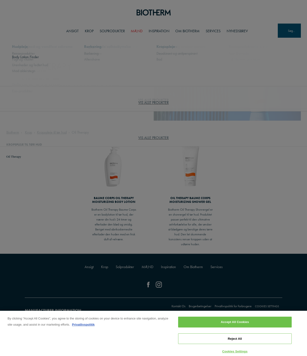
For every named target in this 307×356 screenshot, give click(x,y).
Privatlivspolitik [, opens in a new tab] (83, 331)
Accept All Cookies (235, 328)
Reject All (235, 345)
